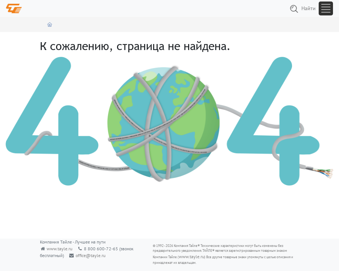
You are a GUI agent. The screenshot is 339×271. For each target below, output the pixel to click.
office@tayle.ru (90, 255)
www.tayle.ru (59, 248)
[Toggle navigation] (326, 8)
